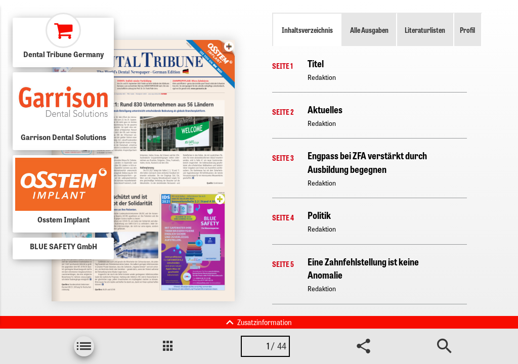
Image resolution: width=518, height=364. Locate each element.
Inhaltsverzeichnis (307, 30)
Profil (467, 30)
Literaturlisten (425, 30)
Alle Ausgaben (369, 30)
